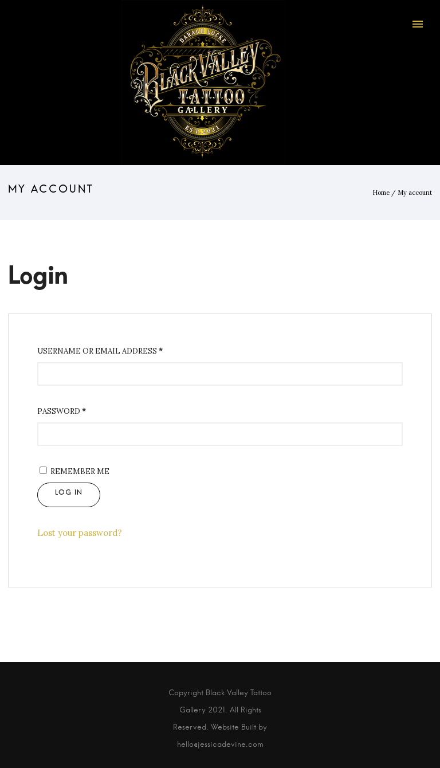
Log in (68, 495)
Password (61, 411)
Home (381, 193)
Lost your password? (79, 532)
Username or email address (100, 351)
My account (415, 193)
